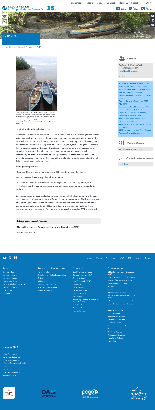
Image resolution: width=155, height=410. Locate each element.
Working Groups (131, 142)
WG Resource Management (130, 149)
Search (136, 2)
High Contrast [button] (149, 8)
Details (122, 76)
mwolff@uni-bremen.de (128, 71)
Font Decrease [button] (136, 8)
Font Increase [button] (123, 8)
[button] (148, 3)
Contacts (127, 58)
